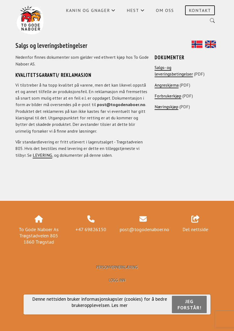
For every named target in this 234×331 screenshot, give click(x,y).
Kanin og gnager (91, 12)
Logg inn (117, 280)
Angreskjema (167, 85)
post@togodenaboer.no (144, 229)
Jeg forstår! (189, 304)
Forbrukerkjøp (168, 96)
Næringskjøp (166, 106)
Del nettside (195, 224)
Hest (136, 12)
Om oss (165, 10)
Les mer (119, 305)
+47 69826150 (90, 229)
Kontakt (200, 10)
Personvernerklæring (117, 267)
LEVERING (42, 155)
